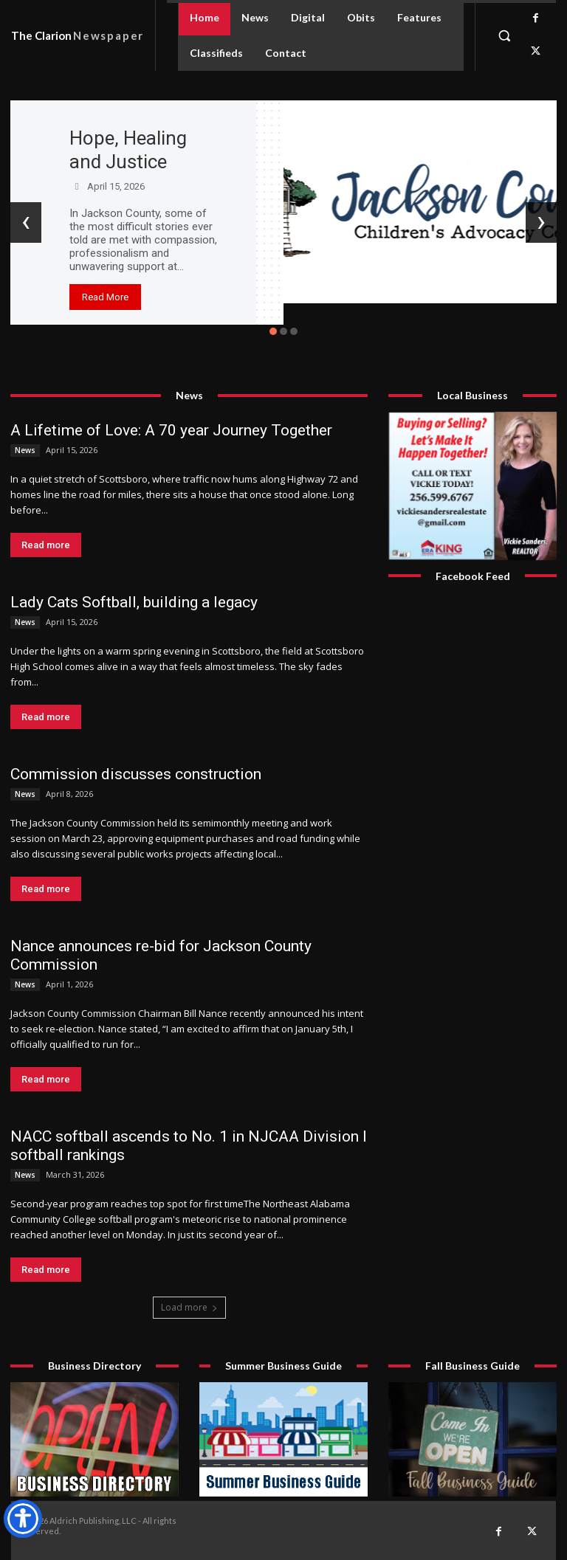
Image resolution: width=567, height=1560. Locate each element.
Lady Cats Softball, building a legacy (134, 602)
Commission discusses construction (135, 774)
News (25, 450)
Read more (45, 545)
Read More (105, 297)
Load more (189, 1307)
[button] (504, 35)
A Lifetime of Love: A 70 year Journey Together (171, 430)
